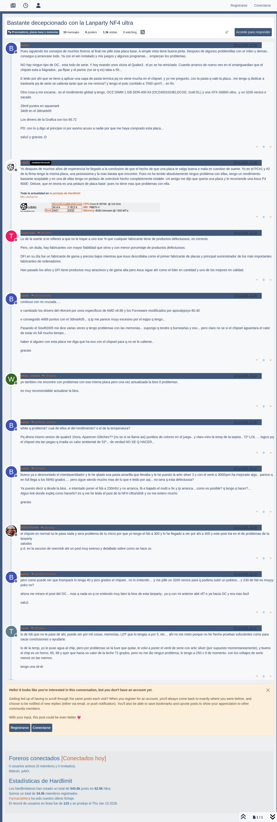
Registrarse (20, 728)
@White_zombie (43, 422)
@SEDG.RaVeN (43, 574)
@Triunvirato (41, 295)
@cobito (44, 233)
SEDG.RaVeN (29, 527)
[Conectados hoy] (83, 758)
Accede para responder (253, 32)
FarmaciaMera (19, 798)
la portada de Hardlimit (65, 193)
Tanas (24, 628)
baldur (24, 45)
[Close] (268, 690)
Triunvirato (27, 233)
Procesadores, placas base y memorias (33, 32)
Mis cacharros (29, 197)
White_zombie (30, 376)
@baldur (49, 376)
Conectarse (42, 728)
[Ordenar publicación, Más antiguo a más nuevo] (227, 32)
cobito (24, 162)
